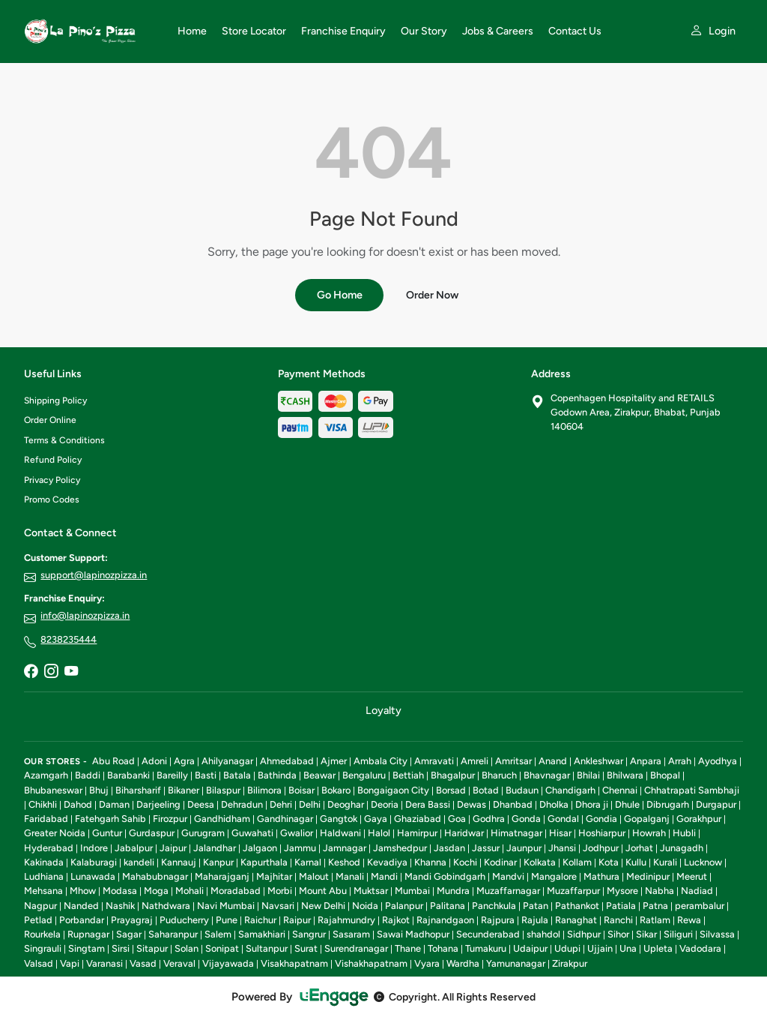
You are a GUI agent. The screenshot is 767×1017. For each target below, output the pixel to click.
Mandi (384, 876)
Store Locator (254, 31)
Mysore (622, 890)
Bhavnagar (547, 775)
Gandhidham (222, 818)
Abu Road (113, 760)
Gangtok (338, 818)
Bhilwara (625, 775)
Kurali (665, 862)
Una (628, 948)
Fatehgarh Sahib (110, 818)
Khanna (430, 862)
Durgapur (716, 804)
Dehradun (242, 804)
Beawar (319, 775)
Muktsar (371, 890)
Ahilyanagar (227, 760)
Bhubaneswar (53, 790)
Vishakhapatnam (371, 963)
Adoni (154, 760)
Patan (535, 905)
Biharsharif (138, 790)
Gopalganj (647, 818)
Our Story (424, 31)
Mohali (189, 890)
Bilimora (264, 790)
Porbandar (81, 920)
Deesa (200, 804)
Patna (655, 905)
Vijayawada (228, 963)
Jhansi (562, 848)
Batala (237, 775)
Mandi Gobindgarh (444, 876)
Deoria (384, 804)
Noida (365, 905)
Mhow (83, 890)
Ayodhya (717, 760)
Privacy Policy (52, 480)
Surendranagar (356, 948)
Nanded (81, 905)
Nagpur (40, 905)
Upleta (658, 948)
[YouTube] (71, 672)
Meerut (691, 876)
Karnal (307, 862)
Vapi (69, 963)
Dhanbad (513, 804)
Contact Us (574, 31)
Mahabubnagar (155, 876)
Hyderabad (48, 848)
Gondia (601, 818)
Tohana (443, 948)
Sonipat (222, 948)
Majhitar (274, 876)
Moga (156, 890)
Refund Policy (53, 459)
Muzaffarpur (573, 890)
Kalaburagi (93, 862)
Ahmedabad (287, 760)
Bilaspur (223, 790)
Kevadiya (387, 862)
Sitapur (152, 948)
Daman (114, 804)
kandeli (139, 862)
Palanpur (404, 905)
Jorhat (639, 848)
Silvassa (717, 934)
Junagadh (681, 848)
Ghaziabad (417, 818)
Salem (217, 934)
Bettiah (408, 775)
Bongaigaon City (393, 790)
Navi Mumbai (226, 905)
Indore (94, 848)
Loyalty (383, 710)
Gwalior (296, 832)
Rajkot (396, 920)
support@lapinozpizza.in (93, 574)
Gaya (375, 818)
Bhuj (99, 790)
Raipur (297, 920)
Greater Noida (54, 832)
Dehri (281, 804)
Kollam (577, 862)
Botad (486, 790)
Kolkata (540, 862)
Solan (186, 948)
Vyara (427, 963)
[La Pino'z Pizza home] (92, 31)
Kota (608, 862)
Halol (379, 832)
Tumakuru (485, 948)
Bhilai (588, 775)
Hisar (560, 832)
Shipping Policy (55, 400)
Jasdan (449, 848)
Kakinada (44, 862)
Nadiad (697, 890)
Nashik (120, 905)
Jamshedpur (400, 848)
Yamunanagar (515, 963)
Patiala (621, 905)
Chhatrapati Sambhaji (691, 790)
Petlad (38, 920)
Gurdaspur (152, 832)
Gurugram (203, 832)
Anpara (645, 760)
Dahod (78, 804)
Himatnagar (516, 832)
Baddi (87, 775)
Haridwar (464, 832)
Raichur (260, 920)
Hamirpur (417, 832)
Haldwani (340, 832)
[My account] (712, 31)
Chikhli (42, 804)
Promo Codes (51, 499)
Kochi (465, 862)
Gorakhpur (698, 818)
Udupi (567, 948)
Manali (350, 876)
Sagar (129, 934)
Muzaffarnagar (508, 890)
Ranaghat (576, 920)
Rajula (534, 920)
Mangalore (554, 876)
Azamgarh (46, 775)
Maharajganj (222, 876)
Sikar (646, 934)
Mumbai (412, 890)
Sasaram (351, 934)
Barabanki (128, 775)
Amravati (434, 760)
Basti (205, 775)
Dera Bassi (427, 804)
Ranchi (618, 920)
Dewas (471, 804)
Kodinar (500, 862)
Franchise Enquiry (343, 31)
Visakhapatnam (294, 963)
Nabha (659, 890)
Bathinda (277, 775)
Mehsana (43, 890)
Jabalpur (134, 848)
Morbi (279, 890)
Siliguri (678, 934)
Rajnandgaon (445, 920)
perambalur (699, 905)
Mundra (453, 890)
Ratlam (655, 920)
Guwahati (252, 832)
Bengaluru (364, 775)
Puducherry (184, 920)
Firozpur (170, 818)
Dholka (554, 804)
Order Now (432, 295)
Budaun (522, 790)
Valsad (38, 963)
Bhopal (665, 775)
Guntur (107, 832)
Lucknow (703, 862)
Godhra (489, 818)
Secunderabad (488, 934)
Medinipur (648, 876)
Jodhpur (601, 848)
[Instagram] (51, 672)
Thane (408, 948)
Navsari (277, 905)
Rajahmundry (346, 920)
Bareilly (172, 775)
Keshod (344, 862)
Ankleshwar (598, 760)
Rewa (689, 920)
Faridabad (46, 818)
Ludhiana (44, 876)
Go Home (340, 295)
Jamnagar (344, 848)
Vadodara (700, 948)
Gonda (526, 818)
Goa (457, 818)
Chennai (619, 790)
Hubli (684, 832)
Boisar (301, 790)
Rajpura (498, 920)
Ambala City (380, 760)
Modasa (120, 890)
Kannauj (178, 862)
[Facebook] (30, 672)
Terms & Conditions (64, 440)
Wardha (462, 963)
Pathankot (577, 905)
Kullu (635, 862)
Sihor (618, 934)
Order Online (50, 420)
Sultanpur (267, 948)
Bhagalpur (453, 775)
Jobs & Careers (497, 31)
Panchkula (494, 905)
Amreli (474, 760)
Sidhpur (584, 934)
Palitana (447, 905)
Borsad (451, 790)
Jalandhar (214, 848)
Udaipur (530, 948)
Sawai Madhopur (413, 934)
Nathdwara (166, 905)
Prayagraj (132, 920)
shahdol (543, 934)
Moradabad (235, 890)
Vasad (143, 963)
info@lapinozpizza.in (85, 615)
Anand (553, 760)
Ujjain (600, 948)
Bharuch (499, 775)
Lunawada (92, 876)
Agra (184, 760)
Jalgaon (260, 848)
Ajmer (334, 760)
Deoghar (345, 804)
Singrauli (42, 948)
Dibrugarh (667, 804)
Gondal (563, 818)
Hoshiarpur (601, 832)
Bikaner (183, 790)
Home (192, 31)
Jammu (300, 848)
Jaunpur (524, 848)
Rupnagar (88, 934)
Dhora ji (591, 804)
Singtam (86, 948)
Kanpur (218, 862)
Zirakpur (569, 963)
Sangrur (309, 934)
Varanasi (104, 963)
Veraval (179, 963)
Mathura (601, 876)
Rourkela (42, 934)
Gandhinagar (285, 818)
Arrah (679, 760)
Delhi (310, 804)
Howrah (649, 832)
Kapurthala (264, 862)
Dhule (627, 804)
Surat (306, 948)
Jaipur (173, 848)
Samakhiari (261, 934)
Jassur (486, 848)
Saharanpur (173, 934)
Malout (314, 876)
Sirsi (121, 948)
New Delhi (323, 905)
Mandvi (508, 876)
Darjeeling (158, 804)
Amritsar (513, 760)
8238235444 (68, 639)
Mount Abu (323, 890)
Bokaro (336, 790)
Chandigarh (570, 790)
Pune (226, 920)
